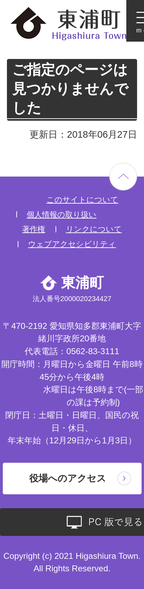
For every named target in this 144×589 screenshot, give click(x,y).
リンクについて (94, 229)
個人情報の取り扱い (61, 214)
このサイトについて (82, 199)
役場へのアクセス (67, 478)
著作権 (33, 229)
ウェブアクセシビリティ (72, 244)
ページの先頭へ (123, 176)
